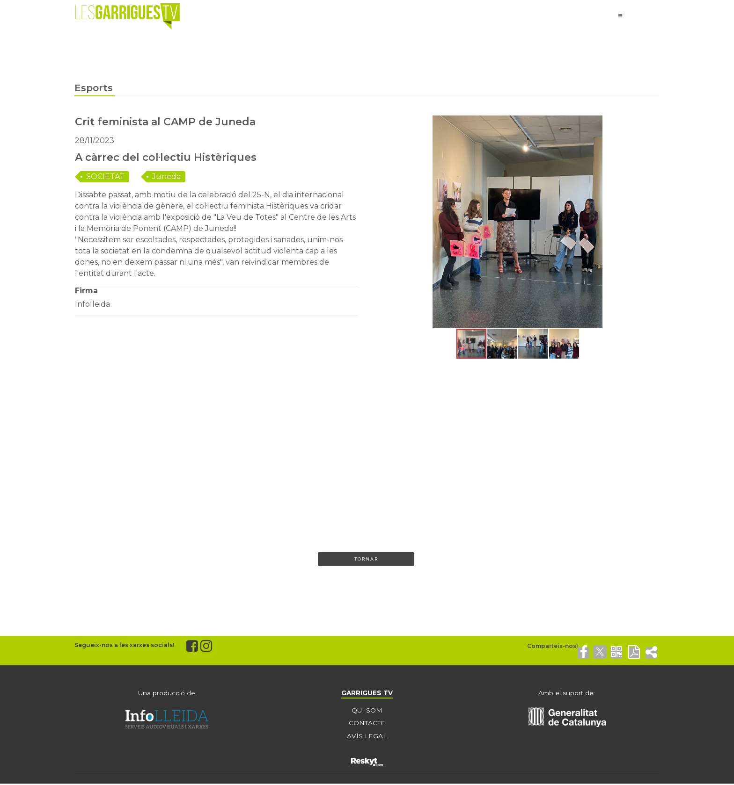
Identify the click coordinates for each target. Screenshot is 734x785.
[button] (384, 221)
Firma (86, 290)
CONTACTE (367, 724)
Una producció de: (167, 693)
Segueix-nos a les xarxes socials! (124, 645)
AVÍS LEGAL (367, 737)
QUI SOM (366, 711)
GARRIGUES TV (367, 693)
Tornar (366, 559)
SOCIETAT (105, 176)
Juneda (166, 176)
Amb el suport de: (567, 693)
